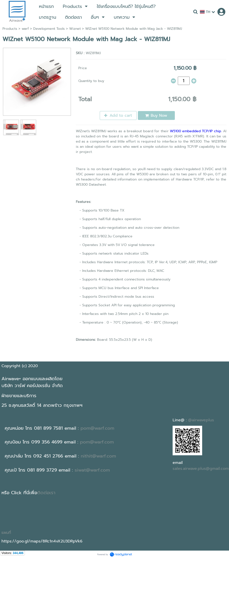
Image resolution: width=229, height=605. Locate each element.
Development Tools (49, 28)
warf (25, 28)
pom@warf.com (97, 428)
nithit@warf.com (98, 456)
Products (9, 28)
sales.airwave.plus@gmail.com (201, 469)
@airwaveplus (201, 420)
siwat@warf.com (92, 470)
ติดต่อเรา (46, 492)
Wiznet (75, 28)
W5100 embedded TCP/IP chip (195, 131)
